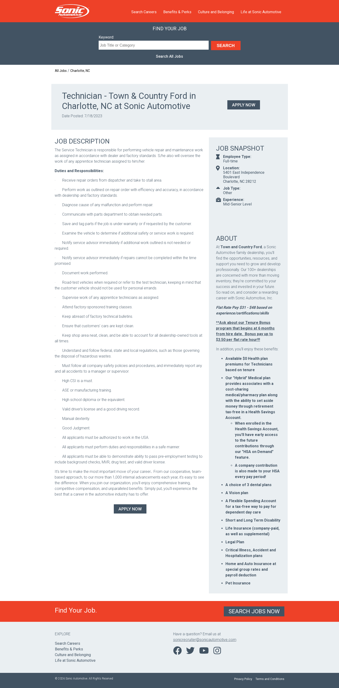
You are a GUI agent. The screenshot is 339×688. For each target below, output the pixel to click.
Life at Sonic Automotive (261, 12)
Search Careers (144, 12)
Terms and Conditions (269, 679)
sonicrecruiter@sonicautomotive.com (204, 639)
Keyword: (106, 37)
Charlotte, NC (80, 71)
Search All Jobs (169, 56)
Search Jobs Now (254, 611)
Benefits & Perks (177, 12)
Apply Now (243, 104)
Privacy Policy (243, 679)
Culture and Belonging (216, 12)
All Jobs (61, 71)
